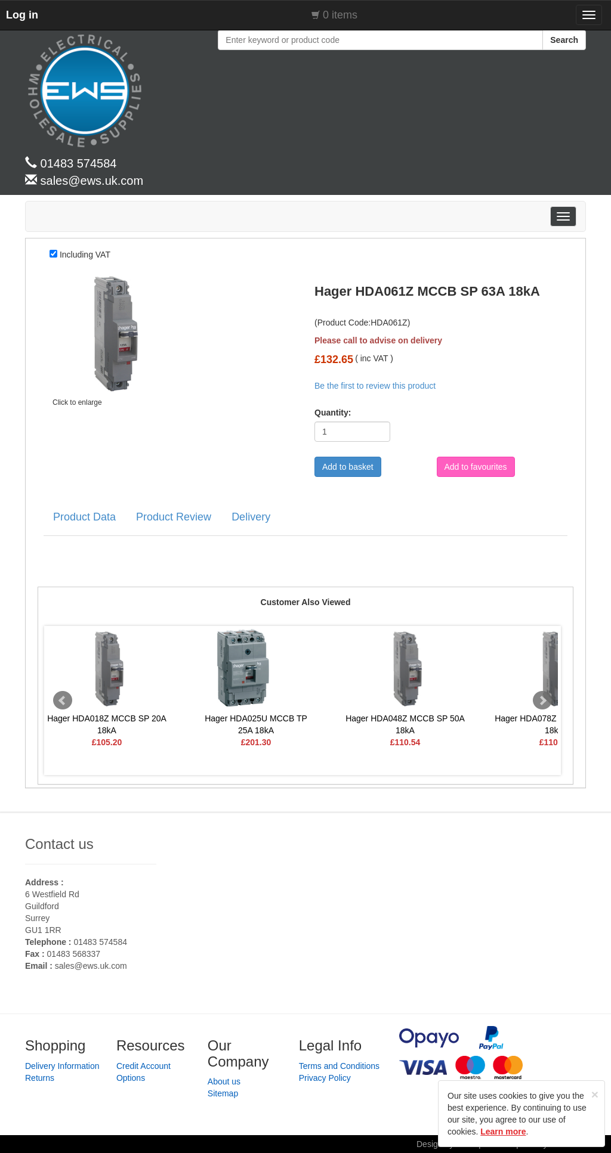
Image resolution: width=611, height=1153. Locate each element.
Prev (62, 700)
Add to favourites (476, 467)
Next (542, 700)
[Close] (594, 1094)
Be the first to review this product (375, 385)
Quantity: (328, 412)
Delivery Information (62, 1066)
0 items (340, 15)
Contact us (59, 844)
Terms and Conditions (339, 1066)
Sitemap (223, 1093)
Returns (39, 1078)
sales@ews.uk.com (91, 966)
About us (224, 1081)
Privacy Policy (325, 1078)
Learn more (503, 1131)
